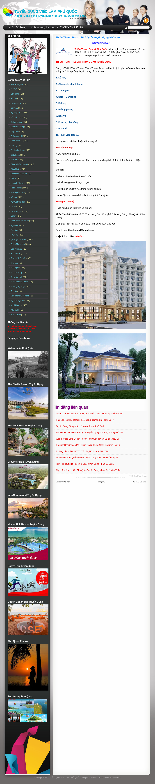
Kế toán (14, 197)
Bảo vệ (14, 98)
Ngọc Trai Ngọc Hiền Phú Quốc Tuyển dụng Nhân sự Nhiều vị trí (88, 470)
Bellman (14, 108)
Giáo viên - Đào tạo (19, 174)
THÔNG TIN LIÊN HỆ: (72, 27)
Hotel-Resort (16, 188)
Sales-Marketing (18, 244)
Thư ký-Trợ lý (17, 272)
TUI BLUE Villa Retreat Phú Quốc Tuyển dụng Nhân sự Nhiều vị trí (89, 413)
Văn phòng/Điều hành (20, 296)
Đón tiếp (14, 160)
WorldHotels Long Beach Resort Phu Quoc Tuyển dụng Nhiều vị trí (89, 439)
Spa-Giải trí (16, 254)
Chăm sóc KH (17, 136)
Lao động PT (16, 211)
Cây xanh (15, 131)
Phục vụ (14, 235)
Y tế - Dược (16, 315)
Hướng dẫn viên (18, 192)
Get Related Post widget (137, 476)
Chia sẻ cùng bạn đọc (43, 27)
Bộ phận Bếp (17, 113)
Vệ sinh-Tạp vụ (17, 301)
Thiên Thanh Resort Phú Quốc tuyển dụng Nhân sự (88, 37)
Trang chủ (101, 482)
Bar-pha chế (16, 103)
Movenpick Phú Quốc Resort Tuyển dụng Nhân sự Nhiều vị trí (87, 457)
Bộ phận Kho (17, 117)
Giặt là (14, 178)
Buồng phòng (17, 122)
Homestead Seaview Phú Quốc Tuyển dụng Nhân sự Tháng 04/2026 (89, 432)
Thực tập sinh (17, 277)
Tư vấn (14, 291)
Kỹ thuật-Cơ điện (18, 202)
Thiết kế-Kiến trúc (18, 258)
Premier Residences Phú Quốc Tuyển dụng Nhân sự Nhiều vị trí (88, 445)
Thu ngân (15, 268)
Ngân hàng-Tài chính (20, 221)
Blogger (83, 19)
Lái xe (13, 206)
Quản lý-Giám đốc (19, 239)
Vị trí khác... (16, 305)
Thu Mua (15, 263)
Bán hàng (15, 94)
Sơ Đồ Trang (19, 27)
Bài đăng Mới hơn (63, 482)
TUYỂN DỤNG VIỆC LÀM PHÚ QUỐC (45, 12)
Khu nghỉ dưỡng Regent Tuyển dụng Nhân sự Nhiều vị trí (85, 420)
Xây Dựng (15, 310)
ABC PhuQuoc (17, 84)
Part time (15, 230)
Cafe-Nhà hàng (17, 127)
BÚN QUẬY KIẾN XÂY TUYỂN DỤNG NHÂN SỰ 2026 (82, 451)
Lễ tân (14, 216)
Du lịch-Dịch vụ (17, 150)
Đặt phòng (15, 155)
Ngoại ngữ (15, 225)
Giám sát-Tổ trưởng (19, 164)
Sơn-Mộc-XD (17, 249)
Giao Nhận (16, 169)
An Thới (14, 89)
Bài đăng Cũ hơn (139, 482)
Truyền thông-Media (19, 282)
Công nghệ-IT (17, 141)
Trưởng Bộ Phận (18, 286)
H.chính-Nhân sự (18, 183)
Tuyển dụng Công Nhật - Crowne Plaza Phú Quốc (80, 426)
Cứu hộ (14, 146)
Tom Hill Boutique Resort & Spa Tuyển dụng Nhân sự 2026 (85, 464)
